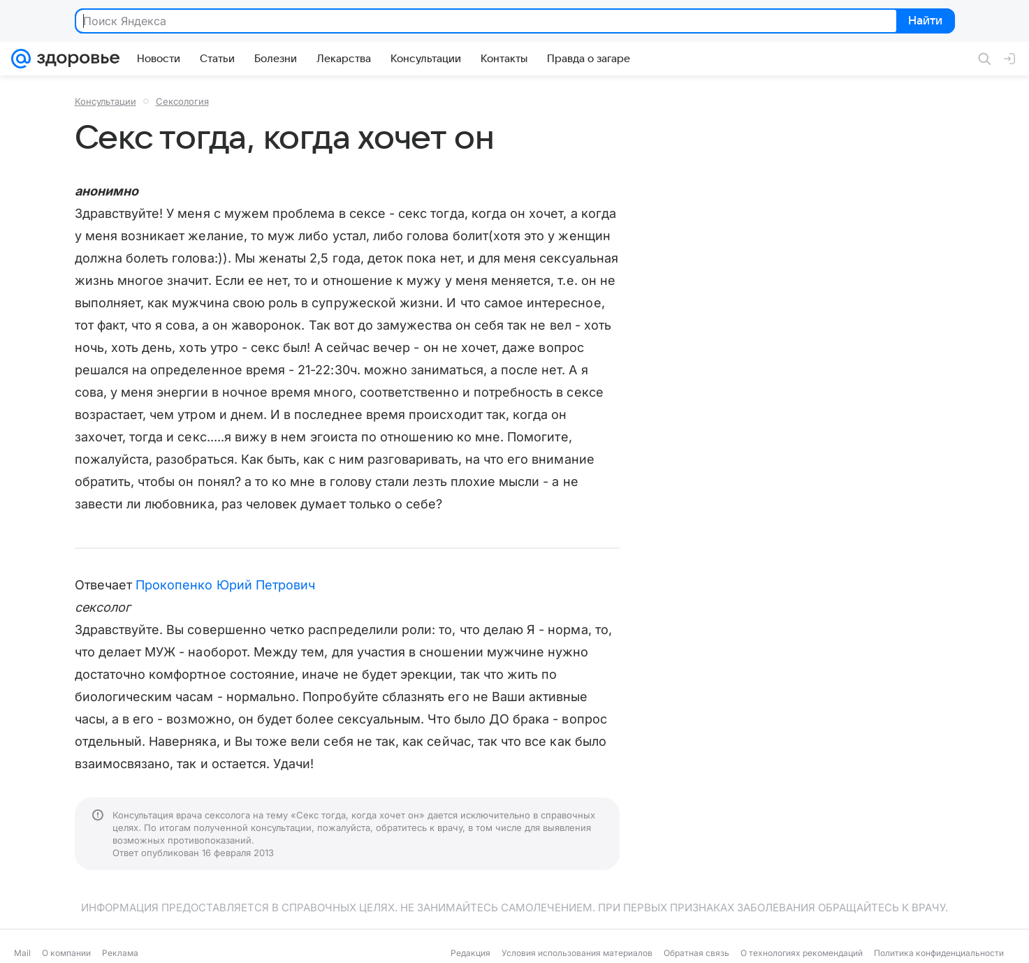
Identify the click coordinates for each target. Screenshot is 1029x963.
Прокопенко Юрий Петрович (225, 585)
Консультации (105, 101)
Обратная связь (696, 953)
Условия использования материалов (577, 953)
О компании (66, 953)
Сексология (182, 101)
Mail (22, 953)
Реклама (120, 953)
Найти (924, 21)
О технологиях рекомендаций (801, 953)
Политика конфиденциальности (939, 953)
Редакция (470, 953)
